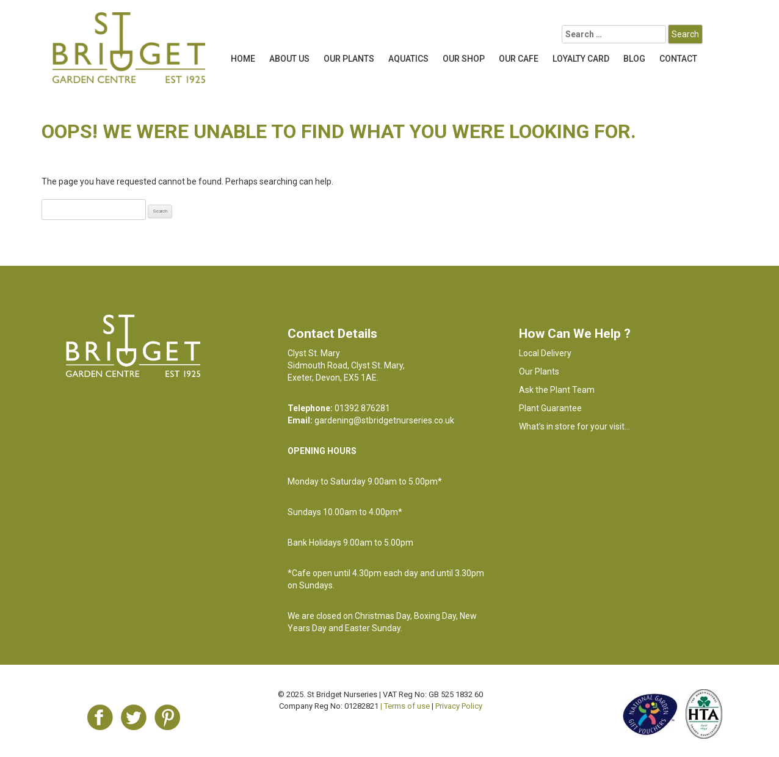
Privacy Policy (458, 706)
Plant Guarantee (550, 408)
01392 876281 (362, 408)
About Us (289, 59)
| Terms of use (405, 706)
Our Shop (464, 59)
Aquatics (408, 59)
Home (243, 59)
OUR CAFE (518, 59)
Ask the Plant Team (557, 390)
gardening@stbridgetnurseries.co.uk (384, 420)
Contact (678, 59)
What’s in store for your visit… (574, 426)
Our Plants (349, 59)
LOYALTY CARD (581, 59)
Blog (634, 59)
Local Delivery (545, 353)
